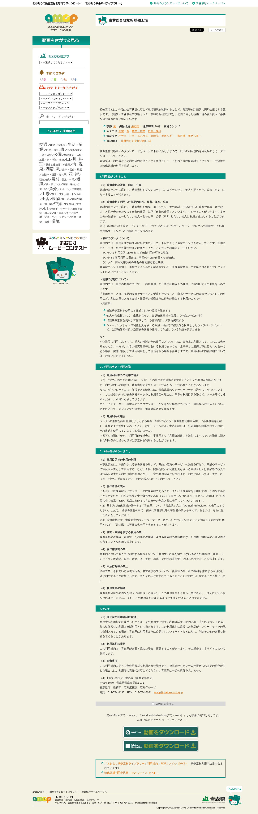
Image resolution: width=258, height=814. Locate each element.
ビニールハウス (138, 135)
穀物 (56, 198)
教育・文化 (58, 194)
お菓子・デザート (60, 208)
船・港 (66, 199)
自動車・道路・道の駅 (54, 174)
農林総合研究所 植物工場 (136, 140)
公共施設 (47, 154)
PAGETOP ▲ (234, 789)
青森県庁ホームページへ (211, 3)
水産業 (66, 164)
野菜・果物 (69, 184)
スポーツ (64, 189)
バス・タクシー (60, 216)
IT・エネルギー (62, 212)
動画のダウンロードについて (171, 3)
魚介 (53, 188)
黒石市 (135, 126)
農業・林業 (68, 179)
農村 (56, 179)
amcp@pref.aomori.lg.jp (168, 692)
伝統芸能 (76, 189)
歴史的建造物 (53, 164)
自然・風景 (52, 150)
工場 (46, 193)
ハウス (122, 135)
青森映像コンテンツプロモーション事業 (61, 22)
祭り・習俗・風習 (72, 169)
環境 (56, 221)
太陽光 (155, 135)
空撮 (58, 203)
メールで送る (217, 30)
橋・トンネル (74, 194)
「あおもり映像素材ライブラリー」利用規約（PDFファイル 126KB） (146, 763)
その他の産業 (74, 150)
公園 (58, 154)
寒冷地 (181, 135)
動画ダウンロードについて (63, 792)
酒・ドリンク (53, 184)
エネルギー (168, 135)
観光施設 (44, 179)
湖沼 (50, 169)
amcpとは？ (38, 792)
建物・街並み (57, 145)
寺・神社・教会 (55, 159)
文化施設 (69, 204)
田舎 (46, 198)
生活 (72, 144)
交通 (43, 144)
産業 (121, 131)
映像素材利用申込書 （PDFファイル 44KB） (131, 772)
